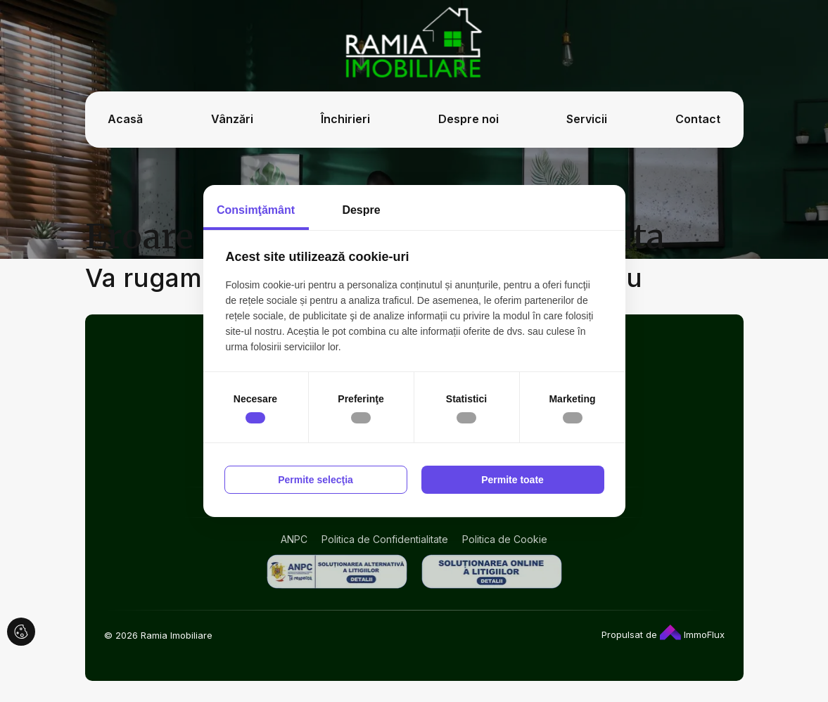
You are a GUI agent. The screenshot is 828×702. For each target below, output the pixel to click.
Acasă (125, 119)
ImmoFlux (692, 634)
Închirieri (345, 119)
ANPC (294, 539)
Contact (697, 119)
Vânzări (232, 119)
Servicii (586, 119)
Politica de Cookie (504, 539)
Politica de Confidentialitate (384, 539)
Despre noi (468, 119)
